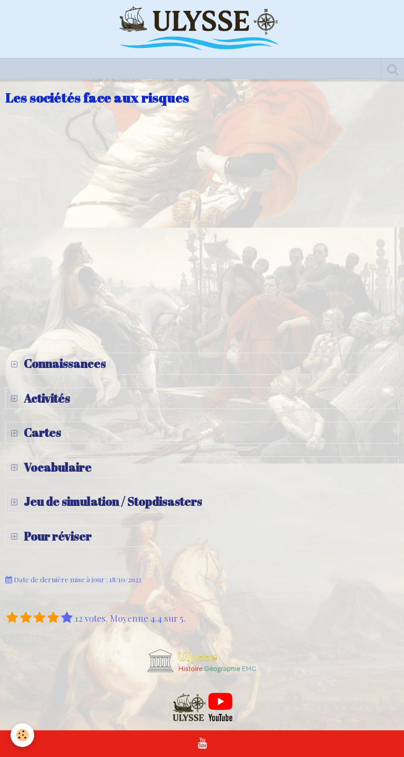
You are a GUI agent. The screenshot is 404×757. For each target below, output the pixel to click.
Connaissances (64, 363)
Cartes (41, 432)
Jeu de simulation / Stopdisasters (112, 501)
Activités (46, 398)
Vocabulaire (57, 467)
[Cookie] (22, 735)
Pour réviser (57, 536)
